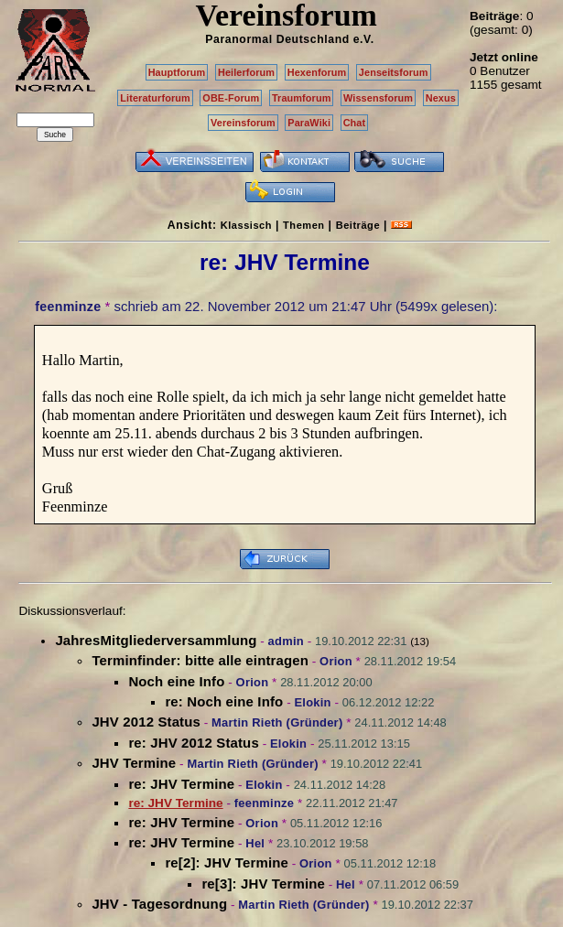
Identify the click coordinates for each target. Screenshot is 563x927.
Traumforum (301, 97)
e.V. (363, 39)
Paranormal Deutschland (277, 39)
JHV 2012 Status (146, 721)
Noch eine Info (176, 681)
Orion (335, 661)
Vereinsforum (243, 122)
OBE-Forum (230, 97)
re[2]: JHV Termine (226, 862)
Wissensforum (378, 97)
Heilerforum (246, 72)
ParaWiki (308, 122)
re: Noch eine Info (224, 701)
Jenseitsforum (393, 72)
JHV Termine (134, 763)
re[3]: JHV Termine (263, 883)
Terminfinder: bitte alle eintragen (200, 660)
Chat (354, 122)
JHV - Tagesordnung (159, 903)
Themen (303, 225)
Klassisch (246, 225)
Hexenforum (317, 72)
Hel (255, 843)
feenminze (68, 306)
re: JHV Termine (181, 784)
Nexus (441, 97)
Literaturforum (154, 97)
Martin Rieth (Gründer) (276, 722)
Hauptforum (177, 72)
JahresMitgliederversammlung (155, 640)
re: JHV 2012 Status (193, 742)
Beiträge (358, 225)
